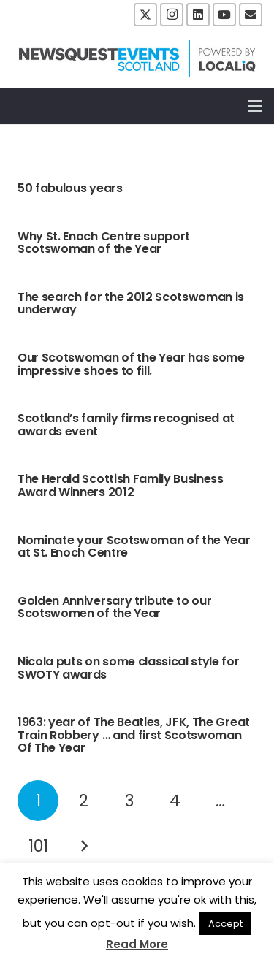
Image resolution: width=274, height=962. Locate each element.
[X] (145, 14)
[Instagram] (171, 14)
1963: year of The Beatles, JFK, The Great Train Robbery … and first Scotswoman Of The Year (134, 735)
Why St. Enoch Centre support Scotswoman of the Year (104, 243)
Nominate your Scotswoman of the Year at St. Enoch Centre (134, 547)
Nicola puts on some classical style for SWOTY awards (129, 668)
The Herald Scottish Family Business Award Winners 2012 (121, 485)
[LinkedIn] (198, 14)
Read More (137, 944)
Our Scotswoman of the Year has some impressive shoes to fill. (131, 364)
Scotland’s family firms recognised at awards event (126, 425)
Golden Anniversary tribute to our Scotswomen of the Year (114, 607)
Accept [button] (225, 924)
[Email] (250, 14)
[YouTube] (224, 14)
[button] (255, 106)
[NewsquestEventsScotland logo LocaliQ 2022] (137, 58)
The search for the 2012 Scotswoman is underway (131, 303)
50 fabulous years (70, 188)
